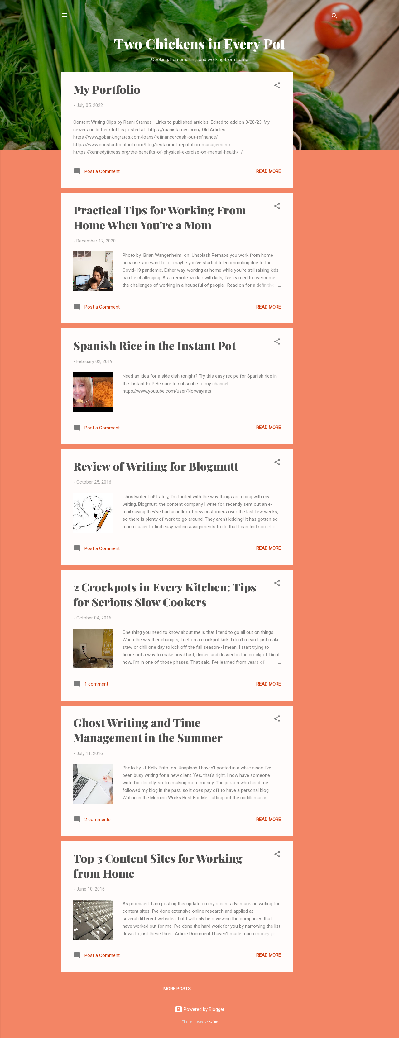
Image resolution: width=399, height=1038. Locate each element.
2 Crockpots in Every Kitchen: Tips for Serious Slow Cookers (164, 594)
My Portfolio (106, 89)
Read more (268, 171)
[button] (277, 86)
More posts (177, 988)
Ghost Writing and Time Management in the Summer (148, 730)
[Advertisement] (318, 165)
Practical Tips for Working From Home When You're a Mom (159, 217)
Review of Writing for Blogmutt (155, 465)
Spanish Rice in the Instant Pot (154, 345)
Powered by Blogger (199, 1009)
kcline (213, 1022)
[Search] (334, 16)
